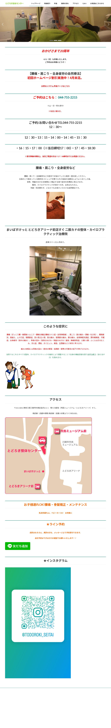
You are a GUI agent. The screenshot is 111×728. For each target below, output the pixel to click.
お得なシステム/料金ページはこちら (55, 86)
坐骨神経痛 (61, 334)
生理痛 (61, 343)
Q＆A (57, 690)
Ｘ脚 (87, 340)
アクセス (48, 690)
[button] (51, 40)
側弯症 (76, 340)
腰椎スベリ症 (50, 334)
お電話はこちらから (69, 690)
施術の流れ (38, 690)
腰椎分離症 (40, 334)
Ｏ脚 (83, 340)
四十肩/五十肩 (39, 337)
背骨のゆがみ (46, 340)
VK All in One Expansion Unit (69, 698)
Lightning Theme (55, 698)
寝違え (12, 337)
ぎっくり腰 (16, 334)
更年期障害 (95, 337)
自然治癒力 (91, 354)
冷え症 (34, 343)
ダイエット (47, 343)
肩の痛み (50, 337)
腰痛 (8, 334)
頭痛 (87, 334)
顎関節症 (29, 337)
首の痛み (80, 334)
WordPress (43, 698)
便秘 (40, 343)
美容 (55, 343)
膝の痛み (71, 337)
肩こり (72, 334)
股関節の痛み (61, 337)
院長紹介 (21, 690)
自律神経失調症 (83, 337)
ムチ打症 (20, 337)
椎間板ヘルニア (28, 334)
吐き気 (93, 334)
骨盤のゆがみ (58, 340)
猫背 (67, 340)
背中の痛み (23, 340)
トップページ (11, 690)
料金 (30, 690)
